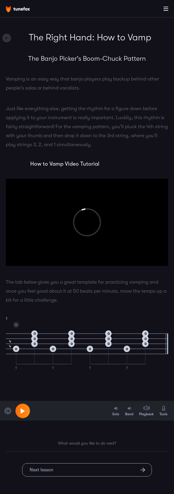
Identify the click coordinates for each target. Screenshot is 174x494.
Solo (115, 410)
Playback (146, 410)
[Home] (23, 9)
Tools (163, 410)
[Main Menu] (166, 8)
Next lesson (41, 469)
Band (129, 410)
